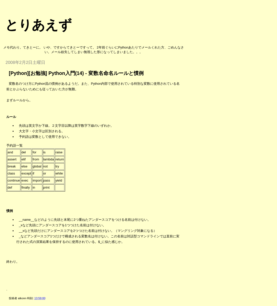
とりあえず (38, 25)
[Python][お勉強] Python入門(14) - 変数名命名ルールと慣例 (76, 73)
